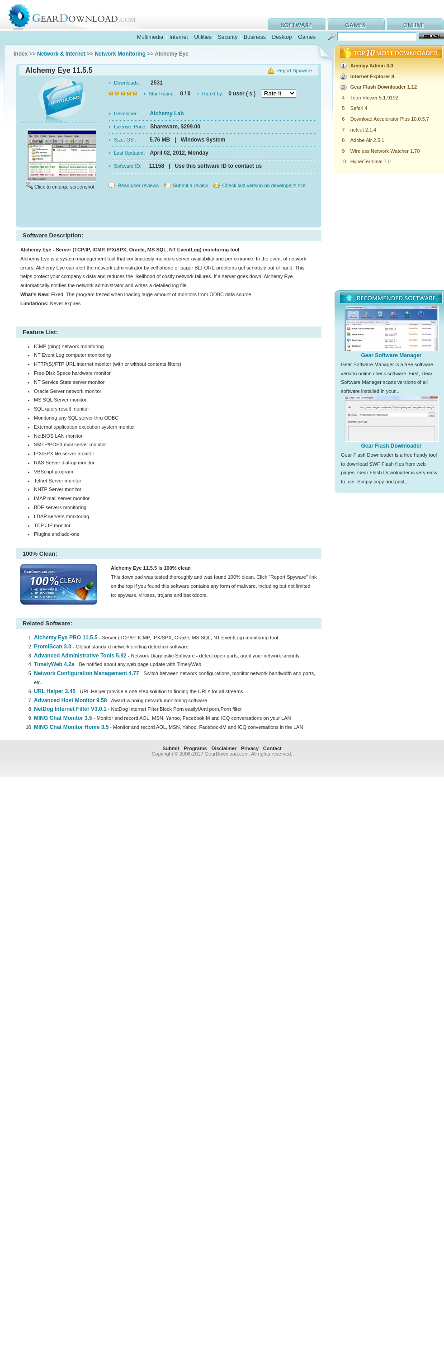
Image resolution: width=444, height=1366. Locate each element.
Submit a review (190, 185)
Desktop (282, 37)
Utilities (203, 37)
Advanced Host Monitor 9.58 (70, 700)
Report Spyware (294, 70)
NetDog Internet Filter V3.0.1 (70, 709)
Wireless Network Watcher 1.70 (385, 151)
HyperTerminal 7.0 (370, 161)
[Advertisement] (168, 209)
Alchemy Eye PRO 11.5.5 (66, 637)
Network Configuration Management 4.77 (86, 673)
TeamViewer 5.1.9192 (374, 97)
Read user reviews (138, 185)
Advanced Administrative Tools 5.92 (80, 655)
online (415, 24)
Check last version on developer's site (263, 185)
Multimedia (150, 37)
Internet (179, 37)
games (356, 24)
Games (307, 37)
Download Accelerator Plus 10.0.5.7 (389, 119)
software (297, 24)
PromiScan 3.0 (52, 646)
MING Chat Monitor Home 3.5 (71, 727)
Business (255, 37)
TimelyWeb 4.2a (54, 664)
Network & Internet (61, 54)
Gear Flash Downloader (391, 446)
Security (227, 37)
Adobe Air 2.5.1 (367, 140)
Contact (272, 748)
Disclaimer (223, 748)
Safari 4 (359, 108)
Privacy (250, 748)
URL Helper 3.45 (55, 691)
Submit (170, 748)
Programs (195, 748)
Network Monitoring (120, 54)
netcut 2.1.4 (363, 129)
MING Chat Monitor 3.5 (63, 718)
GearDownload (79, 15)
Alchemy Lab (167, 113)
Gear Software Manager (391, 355)
